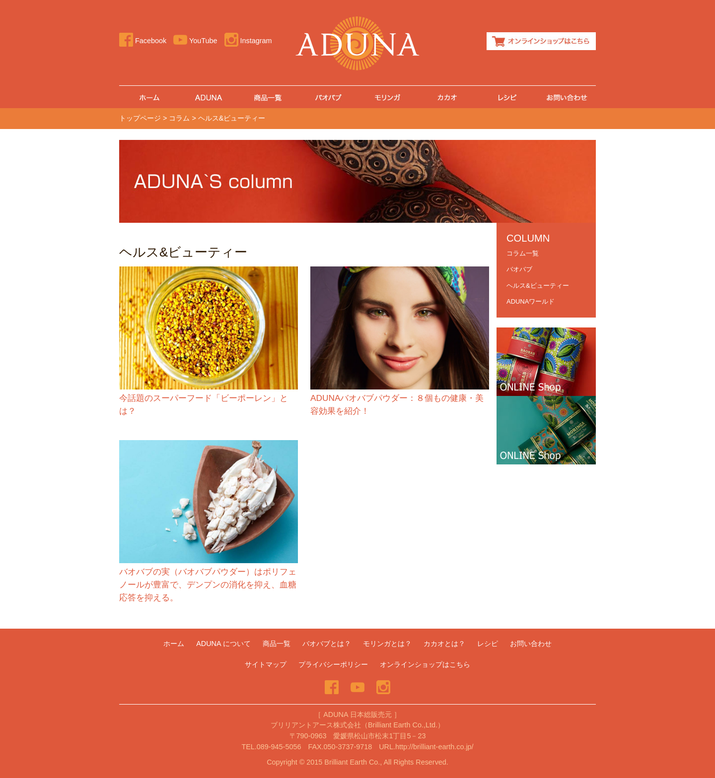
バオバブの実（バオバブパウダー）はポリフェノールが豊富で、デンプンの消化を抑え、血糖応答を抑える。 (207, 584)
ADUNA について (223, 644)
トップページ (140, 118)
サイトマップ (265, 664)
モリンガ (387, 97)
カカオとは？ (447, 97)
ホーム (149, 97)
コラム (179, 118)
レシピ (506, 97)
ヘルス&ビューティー (537, 285)
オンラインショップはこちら (541, 41)
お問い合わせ (566, 97)
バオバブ (328, 97)
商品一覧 (268, 97)
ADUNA (208, 97)
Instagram (248, 41)
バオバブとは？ (326, 644)
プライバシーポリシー (333, 664)
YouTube (195, 41)
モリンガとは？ (387, 644)
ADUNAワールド (530, 301)
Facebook (142, 41)
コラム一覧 (522, 253)
